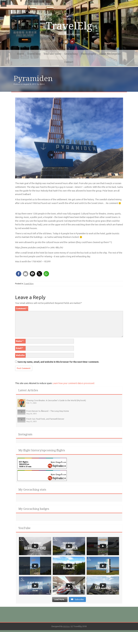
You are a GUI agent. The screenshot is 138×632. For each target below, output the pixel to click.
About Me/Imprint (110, 53)
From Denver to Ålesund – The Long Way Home (47, 411)
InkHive (66, 627)
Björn (42, 84)
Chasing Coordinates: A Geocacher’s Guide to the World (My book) (56, 400)
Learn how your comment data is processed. (74, 383)
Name (19, 341)
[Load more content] (60, 599)
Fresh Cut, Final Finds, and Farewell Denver (45, 419)
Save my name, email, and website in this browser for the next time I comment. (58, 362)
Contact (68, 61)
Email (19, 348)
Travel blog (34, 53)
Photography (88, 53)
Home (20, 53)
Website (20, 355)
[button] (18, 273)
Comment (21, 308)
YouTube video (52, 53)
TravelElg (69, 26)
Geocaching (71, 53)
